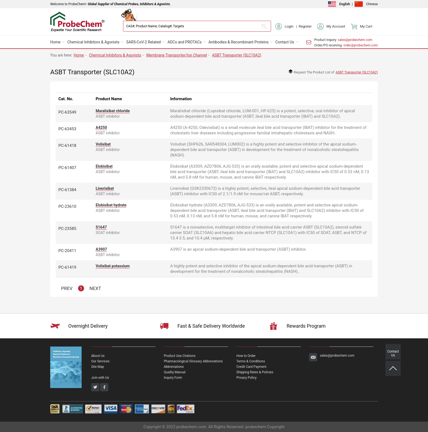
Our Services (100, 361)
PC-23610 (67, 206)
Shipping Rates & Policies (254, 372)
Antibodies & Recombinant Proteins (239, 42)
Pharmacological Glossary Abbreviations (193, 361)
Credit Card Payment (251, 367)
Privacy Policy (246, 378)
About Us (98, 356)
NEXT (95, 288)
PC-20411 (67, 250)
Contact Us (284, 42)
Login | (287, 26)
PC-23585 (67, 228)
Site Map (97, 367)
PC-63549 (67, 112)
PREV (67, 288)
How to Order (245, 356)
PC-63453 (67, 128)
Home (55, 42)
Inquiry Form (173, 378)
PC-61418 (67, 145)
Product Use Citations (179, 356)
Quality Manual (175, 372)
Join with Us (100, 378)
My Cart (361, 26)
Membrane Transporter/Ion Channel (176, 55)
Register (305, 26)
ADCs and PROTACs (185, 42)
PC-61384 (67, 189)
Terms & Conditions (250, 361)
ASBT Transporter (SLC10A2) (236, 55)
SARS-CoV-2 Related (143, 42)
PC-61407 (67, 167)
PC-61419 (67, 267)
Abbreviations (174, 367)
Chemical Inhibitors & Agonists (93, 42)
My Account (331, 26)
